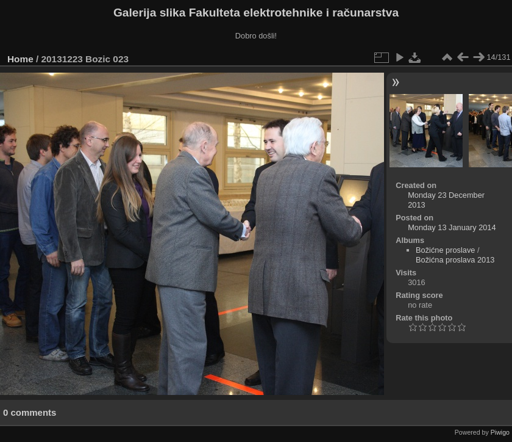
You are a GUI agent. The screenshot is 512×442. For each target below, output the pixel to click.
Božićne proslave (445, 250)
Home (20, 59)
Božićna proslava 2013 (455, 259)
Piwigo (500, 432)
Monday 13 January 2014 (452, 227)
